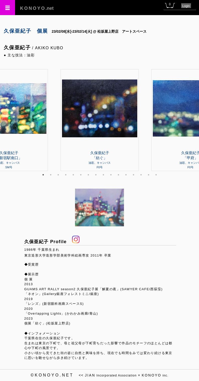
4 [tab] (65, 174)
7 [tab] (88, 174)
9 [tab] (103, 174)
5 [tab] (73, 174)
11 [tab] (118, 174)
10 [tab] (110, 174)
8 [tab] (95, 174)
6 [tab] (80, 174)
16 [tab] (156, 174)
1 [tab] (43, 174)
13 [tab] (133, 174)
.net (37, 8)
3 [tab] (58, 174)
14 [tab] (141, 174)
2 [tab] (50, 174)
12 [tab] (125, 174)
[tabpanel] (99, 120)
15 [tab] (148, 174)
